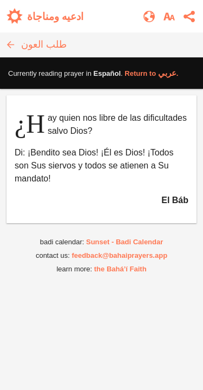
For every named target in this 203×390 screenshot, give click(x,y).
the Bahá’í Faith (120, 269)
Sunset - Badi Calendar (124, 242)
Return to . (151, 73)
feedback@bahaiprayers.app (119, 255)
